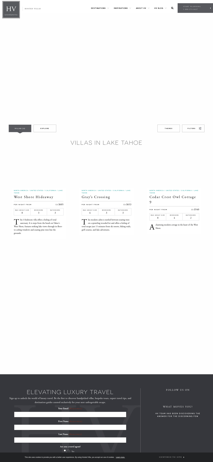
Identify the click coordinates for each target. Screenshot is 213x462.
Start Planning (195, 8)
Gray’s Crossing (96, 197)
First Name (70, 421)
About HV (141, 8)
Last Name (70, 434)
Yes (73, 451)
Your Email (70, 408)
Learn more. (120, 457)
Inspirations (121, 8)
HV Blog (158, 8)
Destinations (98, 8)
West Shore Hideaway (33, 197)
